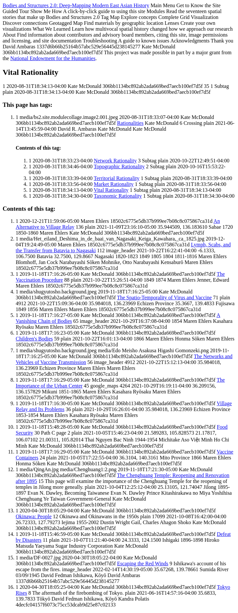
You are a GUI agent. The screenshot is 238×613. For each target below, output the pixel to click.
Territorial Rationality (117, 178)
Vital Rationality (111, 190)
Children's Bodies (34, 338)
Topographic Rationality (119, 166)
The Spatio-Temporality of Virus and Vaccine (164, 297)
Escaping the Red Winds (142, 563)
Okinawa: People (34, 516)
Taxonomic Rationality (118, 196)
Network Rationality (115, 160)
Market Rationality (113, 184)
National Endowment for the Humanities (52, 58)
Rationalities (130, 123)
